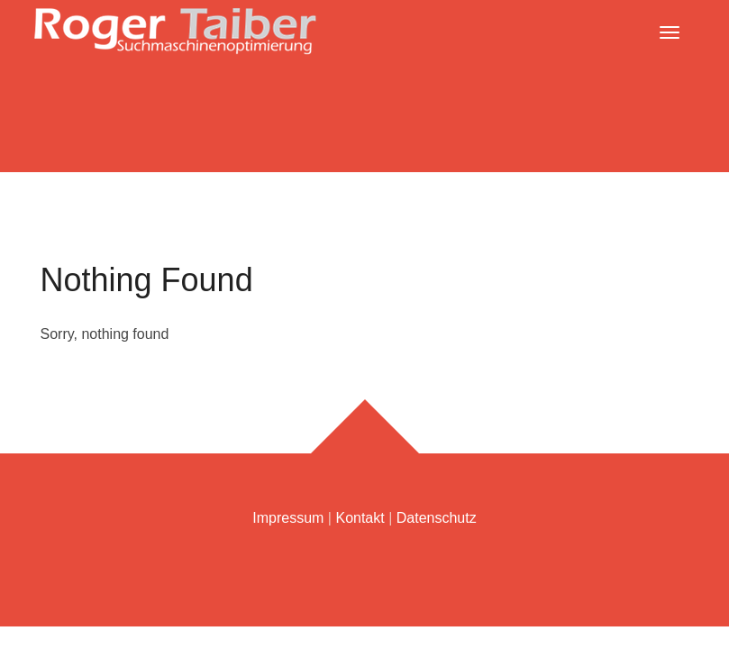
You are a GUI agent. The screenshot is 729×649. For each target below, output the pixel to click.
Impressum (287, 518)
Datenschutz (436, 518)
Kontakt (359, 518)
